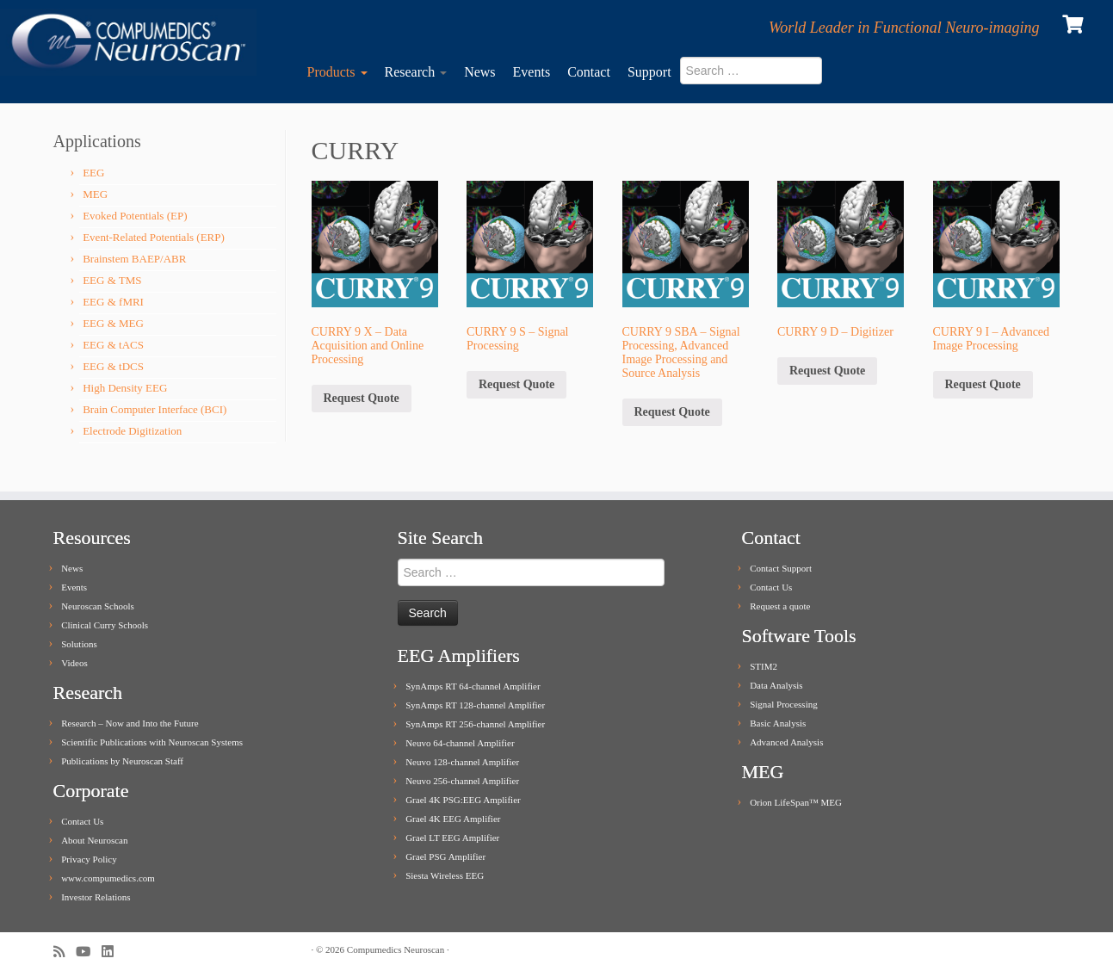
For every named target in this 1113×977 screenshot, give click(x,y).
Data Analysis (776, 685)
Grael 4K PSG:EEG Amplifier (463, 800)
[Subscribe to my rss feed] (64, 952)
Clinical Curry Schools (104, 625)
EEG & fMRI (113, 301)
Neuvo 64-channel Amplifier (459, 743)
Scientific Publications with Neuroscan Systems (152, 742)
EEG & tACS (113, 344)
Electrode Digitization (132, 430)
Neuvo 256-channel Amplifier (462, 781)
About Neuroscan (94, 840)
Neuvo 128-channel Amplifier (462, 762)
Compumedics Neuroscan (395, 949)
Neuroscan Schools (97, 606)
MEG (95, 194)
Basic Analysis (778, 723)
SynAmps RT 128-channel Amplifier (475, 705)
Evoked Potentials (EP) (135, 215)
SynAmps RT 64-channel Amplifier (472, 686)
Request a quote (780, 606)
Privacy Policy (88, 859)
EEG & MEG (113, 323)
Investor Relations (95, 897)
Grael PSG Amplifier (445, 856)
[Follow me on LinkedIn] (113, 952)
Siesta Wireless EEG (444, 875)
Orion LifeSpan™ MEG (796, 802)
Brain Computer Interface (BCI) (154, 409)
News (479, 72)
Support (649, 72)
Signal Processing (784, 704)
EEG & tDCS (113, 366)
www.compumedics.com (108, 878)
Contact (588, 72)
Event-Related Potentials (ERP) (154, 237)
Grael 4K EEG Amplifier (452, 818)
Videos (74, 663)
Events (532, 72)
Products (337, 72)
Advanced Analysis (786, 742)
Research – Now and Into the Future (129, 723)
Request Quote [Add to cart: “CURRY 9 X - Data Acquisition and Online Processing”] (361, 398)
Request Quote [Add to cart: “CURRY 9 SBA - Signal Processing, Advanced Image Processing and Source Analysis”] (672, 411)
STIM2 (763, 666)
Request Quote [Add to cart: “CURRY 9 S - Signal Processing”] (516, 384)
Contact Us (82, 821)
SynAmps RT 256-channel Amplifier (475, 724)
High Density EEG (125, 387)
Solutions (79, 644)
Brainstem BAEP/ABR (134, 258)
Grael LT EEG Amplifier (452, 837)
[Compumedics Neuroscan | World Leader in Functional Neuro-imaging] (128, 42)
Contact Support (781, 568)
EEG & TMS (112, 280)
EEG (93, 172)
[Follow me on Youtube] (89, 952)
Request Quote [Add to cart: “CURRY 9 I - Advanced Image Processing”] (983, 384)
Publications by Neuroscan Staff (122, 761)
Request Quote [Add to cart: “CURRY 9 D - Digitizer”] (827, 370)
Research (416, 72)
